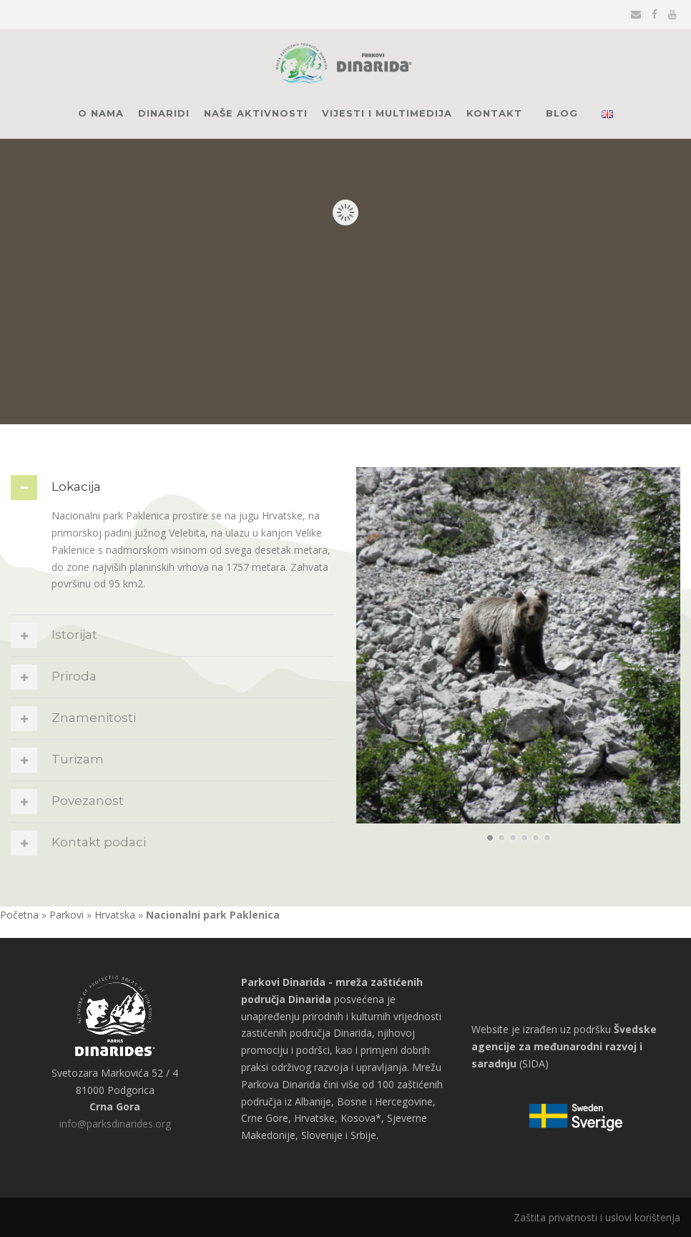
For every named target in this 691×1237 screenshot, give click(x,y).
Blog (562, 113)
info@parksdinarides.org (115, 1123)
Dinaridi (164, 113)
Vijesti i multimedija (387, 113)
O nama (101, 113)
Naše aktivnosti (256, 113)
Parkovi (66, 914)
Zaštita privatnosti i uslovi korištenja (597, 1217)
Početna (19, 914)
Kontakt (494, 113)
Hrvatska (114, 914)
